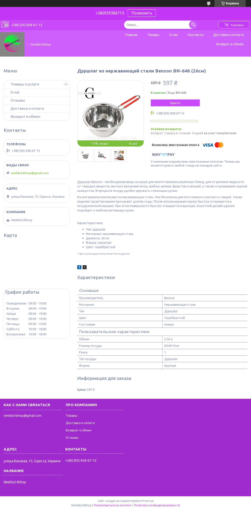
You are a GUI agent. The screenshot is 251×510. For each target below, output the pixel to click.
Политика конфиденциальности (157, 505)
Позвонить (142, 13)
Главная (131, 35)
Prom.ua (147, 500)
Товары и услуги (25, 84)
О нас (173, 35)
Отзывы (18, 100)
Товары (153, 35)
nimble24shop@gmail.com (30, 173)
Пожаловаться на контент (113, 505)
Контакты (195, 35)
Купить (175, 103)
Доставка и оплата (228, 35)
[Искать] (193, 24)
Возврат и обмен (230, 44)
